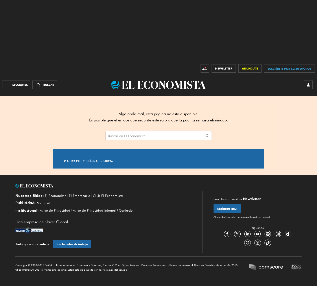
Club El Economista (108, 196)
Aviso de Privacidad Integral (94, 211)
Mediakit (43, 203)
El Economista (55, 196)
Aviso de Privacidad (55, 211)
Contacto (126, 211)
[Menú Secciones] (16, 85)
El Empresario (79, 196)
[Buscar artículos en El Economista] (154, 135)
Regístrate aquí (227, 208)
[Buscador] (44, 85)
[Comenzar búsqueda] (207, 135)
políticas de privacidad (257, 216)
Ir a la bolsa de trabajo (72, 244)
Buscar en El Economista (127, 136)
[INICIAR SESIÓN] (308, 85)
